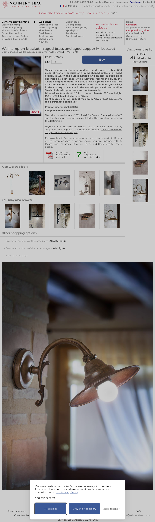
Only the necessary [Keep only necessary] (84, 508)
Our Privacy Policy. (67, 492)
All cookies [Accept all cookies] (50, 508)
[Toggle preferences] (109, 508)
